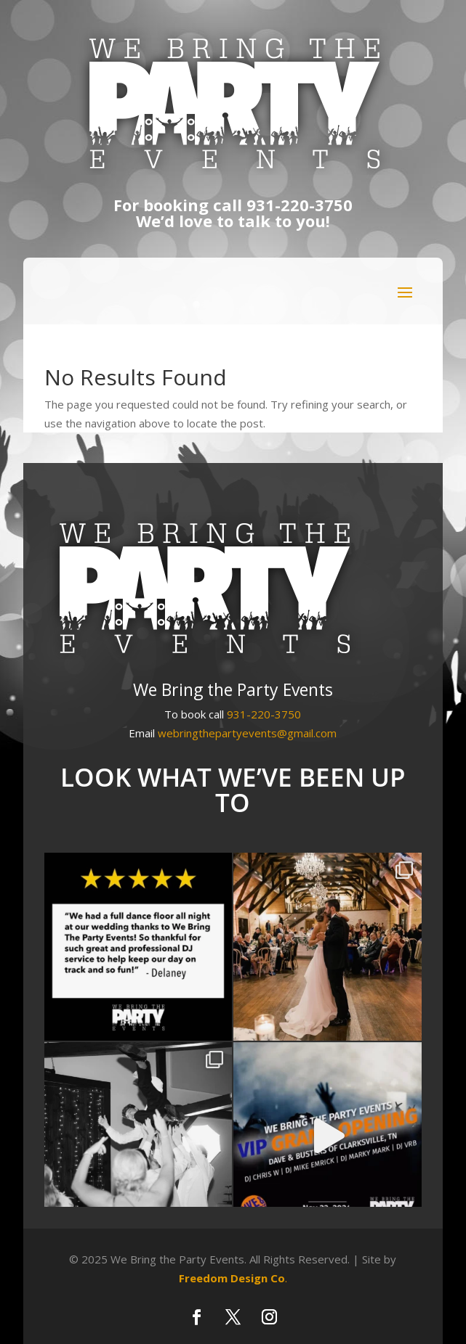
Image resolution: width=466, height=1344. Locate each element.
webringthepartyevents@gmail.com (247, 733)
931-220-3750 (299, 205)
